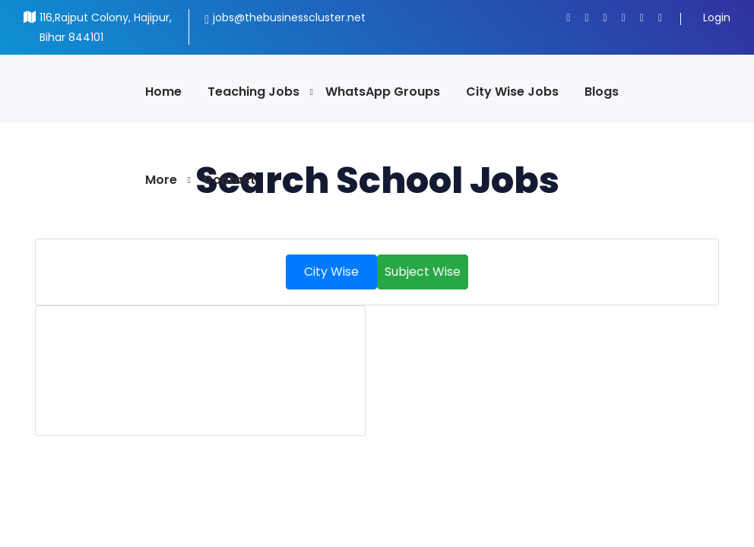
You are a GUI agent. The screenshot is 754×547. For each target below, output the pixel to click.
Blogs (602, 91)
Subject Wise (423, 271)
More (161, 179)
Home (163, 91)
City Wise (331, 271)
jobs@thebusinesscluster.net (289, 17)
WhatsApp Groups (382, 91)
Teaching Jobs (253, 91)
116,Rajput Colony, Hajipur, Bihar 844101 (106, 27)
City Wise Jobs (512, 91)
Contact (229, 179)
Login (716, 17)
